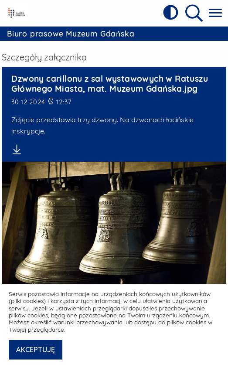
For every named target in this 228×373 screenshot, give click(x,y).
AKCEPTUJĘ (35, 349)
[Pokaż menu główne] (215, 13)
